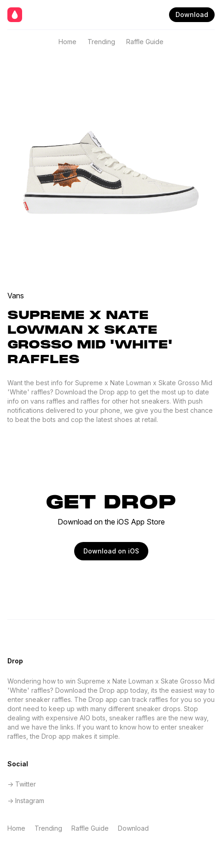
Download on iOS (111, 551)
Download (191, 14)
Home (67, 42)
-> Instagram (25, 800)
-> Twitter (21, 784)
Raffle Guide (145, 42)
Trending (101, 42)
